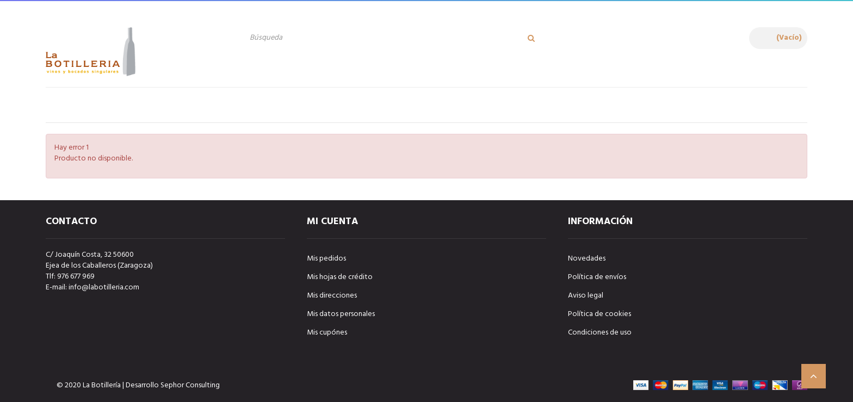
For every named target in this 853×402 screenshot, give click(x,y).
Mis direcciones (332, 295)
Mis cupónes (327, 332)
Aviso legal (585, 295)
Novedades (586, 258)
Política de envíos (597, 277)
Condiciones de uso (600, 332)
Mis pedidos (326, 258)
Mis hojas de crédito (340, 277)
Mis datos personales (341, 314)
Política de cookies (599, 314)
